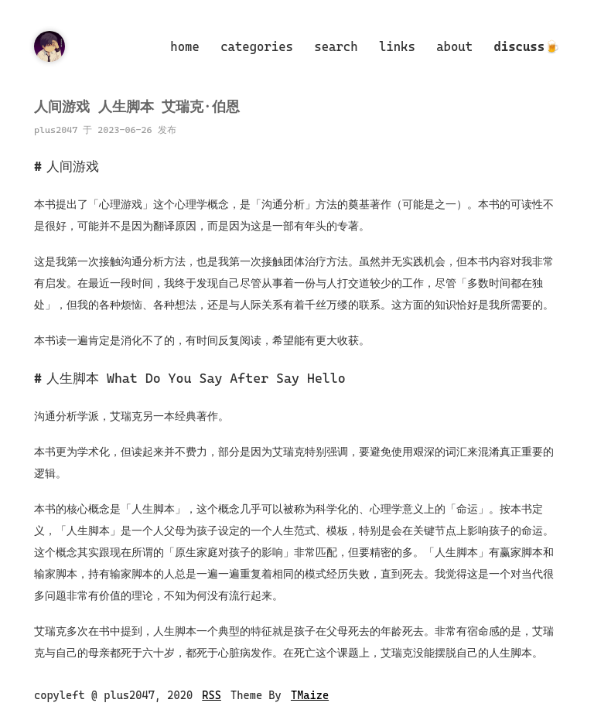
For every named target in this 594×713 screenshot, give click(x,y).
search (335, 46)
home (185, 46)
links (397, 46)
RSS (211, 695)
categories (256, 46)
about (454, 46)
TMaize (310, 695)
